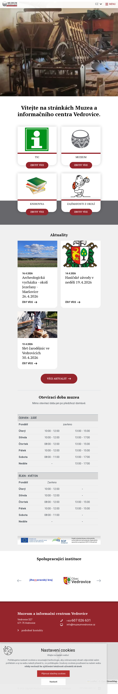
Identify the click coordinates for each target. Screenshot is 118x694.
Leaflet (92, 681)
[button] (78, 672)
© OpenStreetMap (108, 681)
